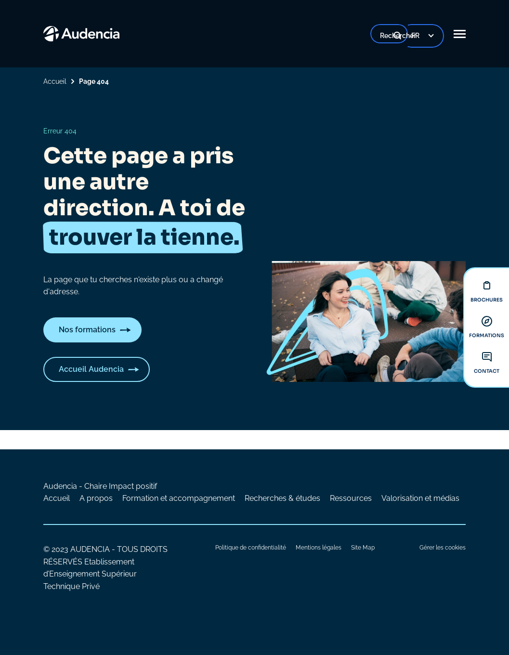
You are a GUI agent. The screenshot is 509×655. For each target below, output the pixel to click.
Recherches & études (282, 498)
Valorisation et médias (420, 498)
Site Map (363, 547)
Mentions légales (318, 547)
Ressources (351, 498)
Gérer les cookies (442, 547)
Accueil (54, 81)
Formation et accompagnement (178, 498)
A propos (96, 498)
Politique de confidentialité (250, 547)
